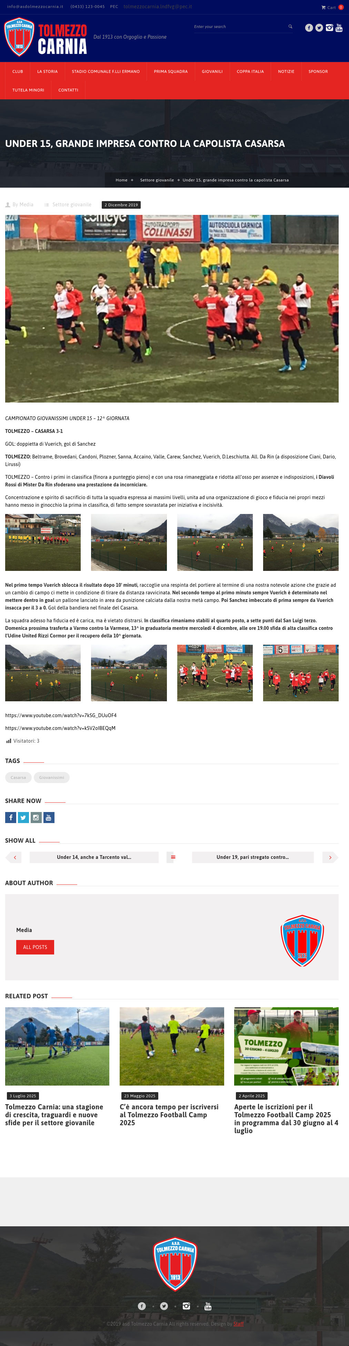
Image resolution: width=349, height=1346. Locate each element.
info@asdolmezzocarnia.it (35, 6)
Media (26, 204)
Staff (238, 1324)
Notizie (286, 71)
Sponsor (318, 71)
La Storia (47, 71)
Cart (328, 7)
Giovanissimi (51, 777)
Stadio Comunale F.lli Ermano (106, 71)
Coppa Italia (250, 71)
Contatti (68, 90)
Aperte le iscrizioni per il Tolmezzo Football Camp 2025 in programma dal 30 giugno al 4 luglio (286, 1119)
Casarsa (18, 777)
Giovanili (212, 71)
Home (122, 180)
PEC (114, 6)
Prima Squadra (171, 71)
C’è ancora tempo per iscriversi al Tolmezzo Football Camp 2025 (169, 1115)
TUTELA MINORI (28, 90)
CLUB (17, 71)
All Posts (35, 947)
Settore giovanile (157, 180)
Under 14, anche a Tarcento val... (94, 857)
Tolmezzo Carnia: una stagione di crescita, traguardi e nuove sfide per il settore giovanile (54, 1115)
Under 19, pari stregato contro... (253, 857)
